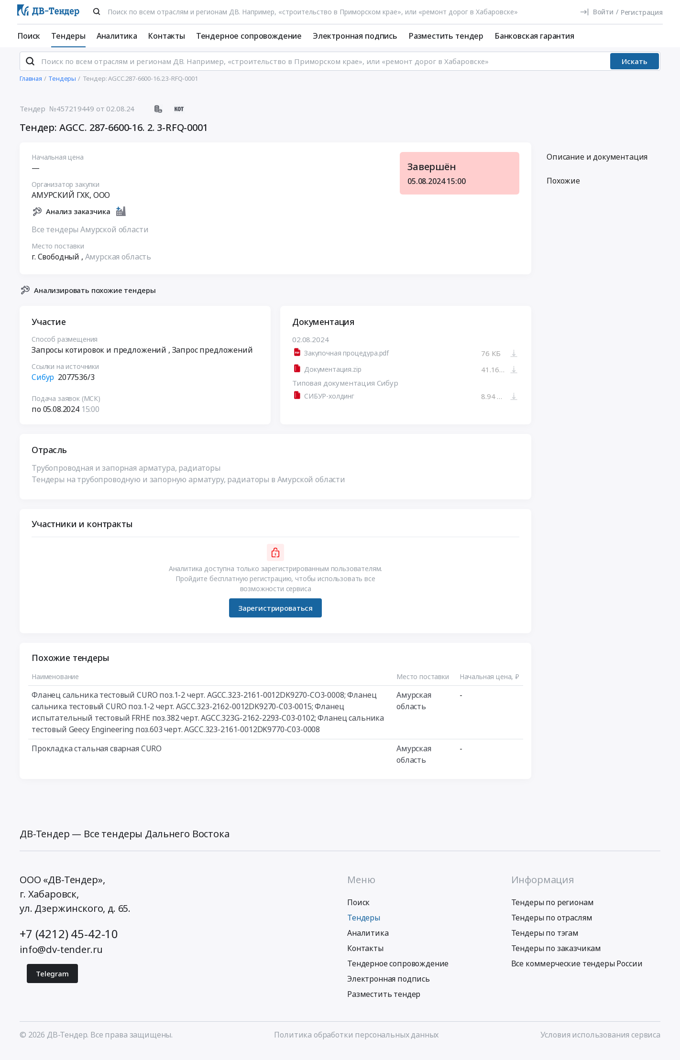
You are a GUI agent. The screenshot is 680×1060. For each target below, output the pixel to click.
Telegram (52, 981)
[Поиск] (96, 11)
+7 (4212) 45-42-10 (69, 941)
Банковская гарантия (534, 36)
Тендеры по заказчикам (556, 956)
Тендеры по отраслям (551, 925)
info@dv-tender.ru (61, 957)
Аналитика (117, 36)
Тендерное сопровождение (249, 36)
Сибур (43, 385)
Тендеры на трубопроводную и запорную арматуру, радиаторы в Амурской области (188, 487)
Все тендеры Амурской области (90, 237)
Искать (634, 69)
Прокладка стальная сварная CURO (97, 756)
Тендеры (68, 36)
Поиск (28, 36)
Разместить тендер (445, 36)
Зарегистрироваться (275, 615)
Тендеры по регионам (552, 910)
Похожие (563, 189)
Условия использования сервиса (600, 1042)
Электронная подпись (355, 36)
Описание (597, 165)
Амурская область (118, 264)
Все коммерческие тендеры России (577, 971)
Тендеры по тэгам (545, 940)
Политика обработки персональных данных (356, 1042)
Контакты (166, 36)
